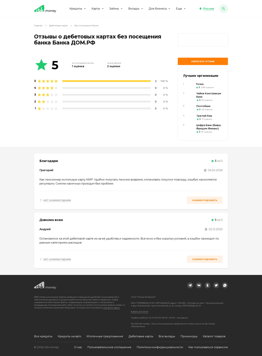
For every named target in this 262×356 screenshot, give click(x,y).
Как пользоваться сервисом (208, 347)
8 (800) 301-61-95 (139, 311)
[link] (203, 40)
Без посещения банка (86, 25)
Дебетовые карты (58, 25)
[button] (206, 8)
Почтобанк (203, 106)
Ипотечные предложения (105, 336)
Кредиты (78, 8)
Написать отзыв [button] (202, 61)
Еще (181, 8)
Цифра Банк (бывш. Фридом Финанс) (208, 127)
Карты (98, 8)
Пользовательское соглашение (109, 347)
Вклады (135, 8)
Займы (116, 8)
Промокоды (189, 336)
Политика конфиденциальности (160, 347)
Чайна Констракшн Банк (208, 95)
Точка (200, 84)
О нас (78, 347)
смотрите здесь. (111, 307)
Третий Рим (204, 115)
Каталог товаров (214, 336)
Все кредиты (43, 336)
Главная (38, 25)
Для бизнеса (160, 8)
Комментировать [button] (204, 200)
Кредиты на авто (69, 336)
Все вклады (167, 336)
